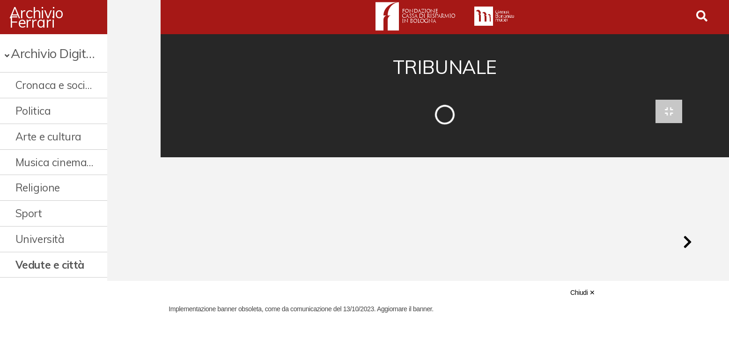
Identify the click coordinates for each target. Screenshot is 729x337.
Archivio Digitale (56, 53)
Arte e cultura (48, 136)
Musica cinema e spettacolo (77, 162)
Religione (37, 187)
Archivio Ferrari (60, 17)
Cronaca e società (58, 85)
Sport (28, 213)
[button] (687, 245)
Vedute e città (49, 264)
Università (40, 239)
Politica (33, 110)
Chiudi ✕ (582, 292)
